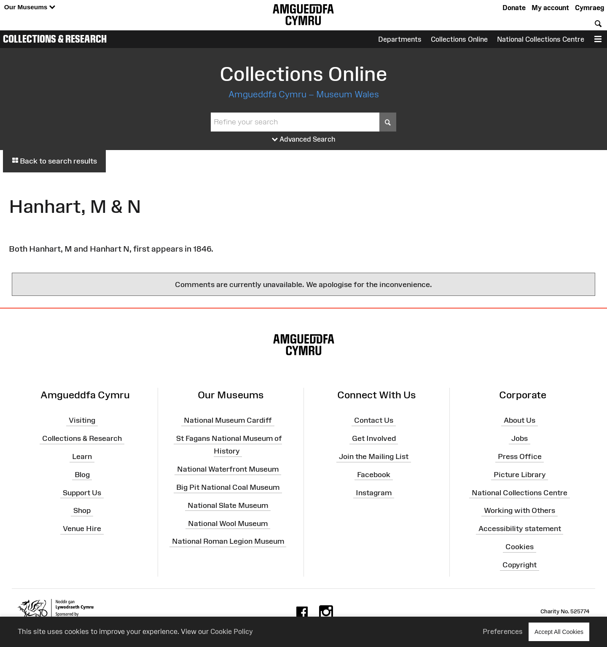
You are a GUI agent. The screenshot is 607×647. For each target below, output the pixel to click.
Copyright (519, 565)
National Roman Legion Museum (228, 541)
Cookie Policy (231, 631)
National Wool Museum (228, 523)
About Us (519, 420)
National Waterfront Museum (228, 469)
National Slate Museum (228, 505)
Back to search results (54, 161)
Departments (400, 39)
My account (550, 7)
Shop (82, 510)
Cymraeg (589, 7)
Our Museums (29, 7)
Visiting (82, 420)
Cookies (519, 546)
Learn (82, 456)
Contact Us (373, 420)
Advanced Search (304, 139)
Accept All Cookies (558, 631)
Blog (82, 474)
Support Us (82, 492)
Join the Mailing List (373, 456)
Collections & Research (55, 38)
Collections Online (459, 39)
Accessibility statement (519, 528)
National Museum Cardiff (228, 420)
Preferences (503, 631)
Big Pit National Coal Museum (227, 487)
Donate (514, 7)
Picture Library (520, 474)
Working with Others (519, 510)
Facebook (373, 474)
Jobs (519, 438)
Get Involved (374, 438)
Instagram (374, 492)
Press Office (520, 456)
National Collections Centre (540, 39)
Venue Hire (82, 528)
